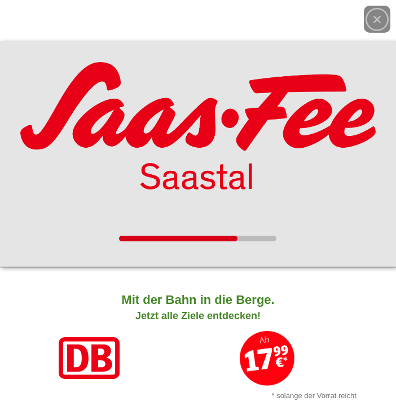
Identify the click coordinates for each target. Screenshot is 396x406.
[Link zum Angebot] (198, 344)
